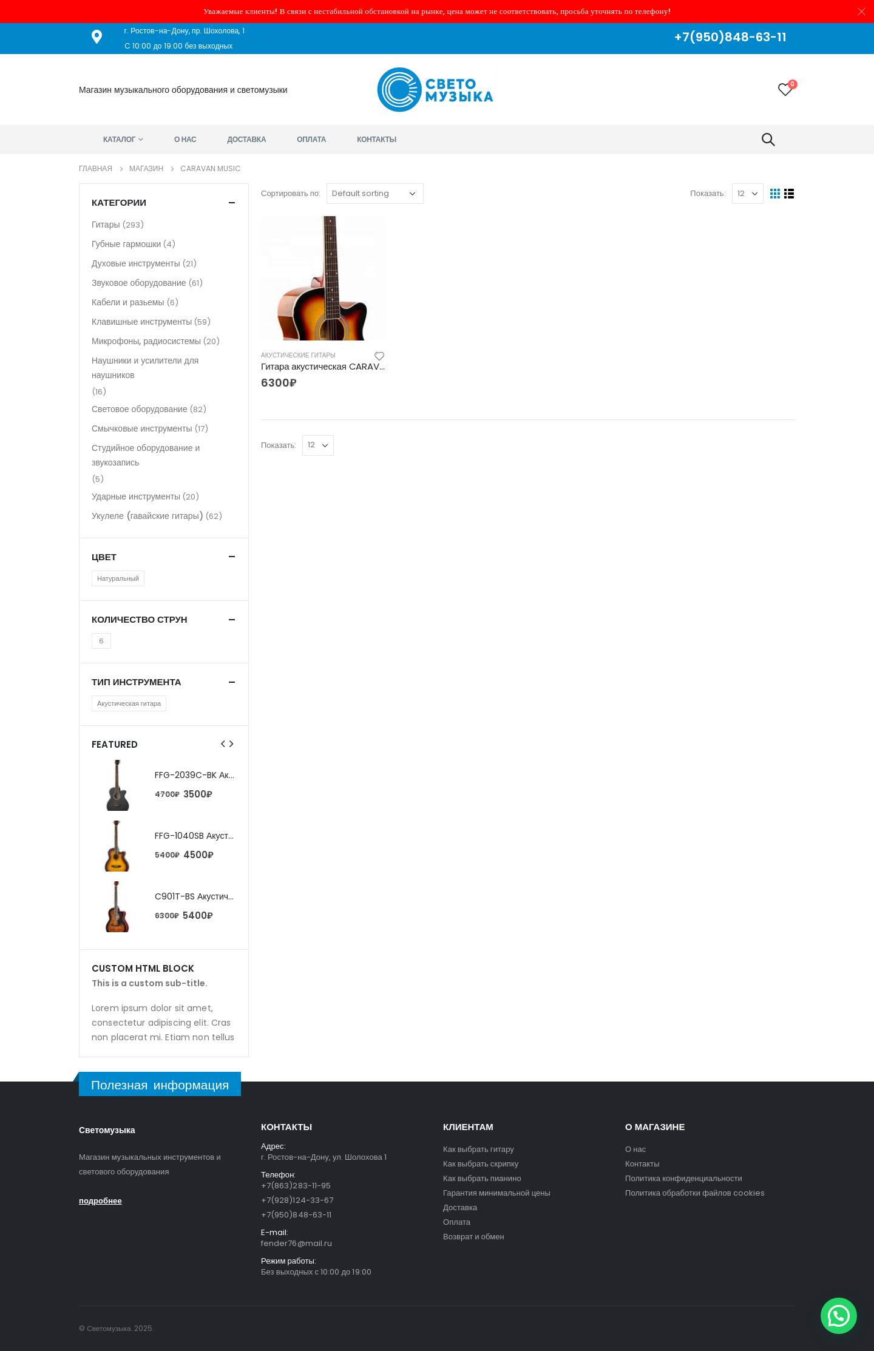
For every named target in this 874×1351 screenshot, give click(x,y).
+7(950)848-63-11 (296, 1215)
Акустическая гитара (129, 703)
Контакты (376, 139)
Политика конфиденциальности (683, 1178)
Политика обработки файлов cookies (695, 1193)
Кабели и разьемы (128, 302)
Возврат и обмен (473, 1236)
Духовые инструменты (136, 263)
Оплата (311, 139)
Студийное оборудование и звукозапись (146, 455)
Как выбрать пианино (482, 1178)
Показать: (707, 193)
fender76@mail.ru (296, 1243)
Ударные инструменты (136, 496)
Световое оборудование (140, 409)
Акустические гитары (298, 355)
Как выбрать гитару (478, 1149)
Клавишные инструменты (142, 322)
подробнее (100, 1201)
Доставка (247, 139)
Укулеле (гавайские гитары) (147, 516)
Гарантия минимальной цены (496, 1193)
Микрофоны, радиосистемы (146, 341)
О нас (185, 139)
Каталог (119, 139)
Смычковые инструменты (142, 428)
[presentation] (223, 744)
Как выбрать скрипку (480, 1164)
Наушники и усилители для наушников (145, 367)
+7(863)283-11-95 (296, 1185)
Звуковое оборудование (139, 283)
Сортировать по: (290, 193)
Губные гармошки (126, 244)
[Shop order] (375, 193)
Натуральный (118, 578)
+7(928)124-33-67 (297, 1200)
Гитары (106, 224)
